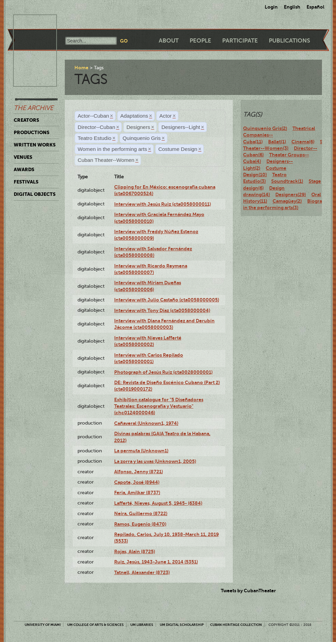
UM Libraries (141, 625)
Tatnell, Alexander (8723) (142, 572)
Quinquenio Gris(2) (265, 128)
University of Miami (43, 625)
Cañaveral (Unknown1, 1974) (146, 423)
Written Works (35, 144)
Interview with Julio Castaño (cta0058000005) (166, 299)
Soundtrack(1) (287, 181)
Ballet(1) (277, 141)
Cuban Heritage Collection (236, 625)
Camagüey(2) (287, 201)
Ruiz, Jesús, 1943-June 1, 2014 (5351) (156, 561)
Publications (289, 40)
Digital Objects (35, 194)
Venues (23, 157)
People (200, 40)
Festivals (26, 182)
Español (315, 7)
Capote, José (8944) (136, 482)
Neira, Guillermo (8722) (140, 513)
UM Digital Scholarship (182, 625)
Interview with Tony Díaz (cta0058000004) (162, 310)
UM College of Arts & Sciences (95, 625)
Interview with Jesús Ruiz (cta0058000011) (162, 204)
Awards (24, 169)
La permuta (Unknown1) (141, 450)
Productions (31, 132)
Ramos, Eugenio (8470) (140, 524)
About (169, 40)
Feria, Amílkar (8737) (137, 492)
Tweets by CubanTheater (248, 590)
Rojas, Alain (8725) (134, 551)
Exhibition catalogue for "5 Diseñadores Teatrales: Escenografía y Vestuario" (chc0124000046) (158, 406)
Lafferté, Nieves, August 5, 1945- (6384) (158, 503)
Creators (26, 120)
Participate (240, 40)
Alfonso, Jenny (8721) (138, 471)
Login (271, 7)
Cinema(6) (302, 141)
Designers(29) (290, 194)
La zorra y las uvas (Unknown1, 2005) (155, 461)
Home (81, 67)
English (292, 7)
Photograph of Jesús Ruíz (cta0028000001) (163, 372)
